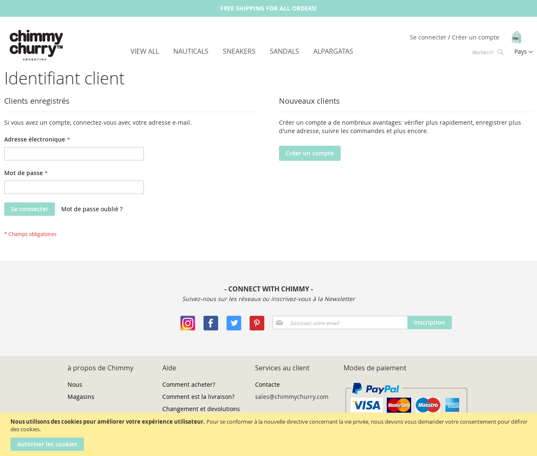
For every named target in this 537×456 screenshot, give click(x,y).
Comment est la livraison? (198, 397)
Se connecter (429, 37)
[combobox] (487, 51)
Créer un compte (475, 37)
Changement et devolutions (201, 409)
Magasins (81, 397)
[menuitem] (144, 51)
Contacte (267, 384)
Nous (75, 384)
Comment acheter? (188, 384)
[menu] (242, 51)
